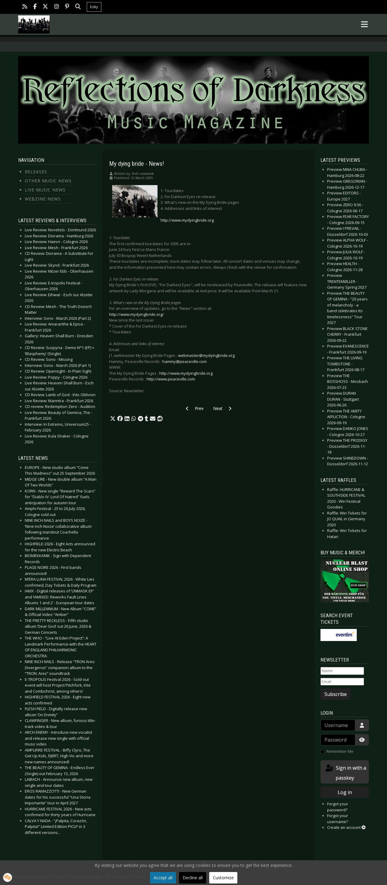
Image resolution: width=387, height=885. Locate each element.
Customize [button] (223, 877)
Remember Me (340, 751)
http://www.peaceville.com (171, 379)
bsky (94, 6)
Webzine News (43, 199)
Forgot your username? (337, 818)
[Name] (342, 671)
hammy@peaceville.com (184, 361)
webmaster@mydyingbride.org (206, 355)
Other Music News (48, 181)
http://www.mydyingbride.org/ (136, 314)
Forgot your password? (337, 807)
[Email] (342, 682)
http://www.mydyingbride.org (187, 220)
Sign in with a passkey (345, 772)
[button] (112, 419)
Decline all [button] (193, 877)
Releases (36, 172)
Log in (345, 792)
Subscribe (335, 694)
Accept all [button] (163, 877)
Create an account (346, 827)
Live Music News (45, 190)
